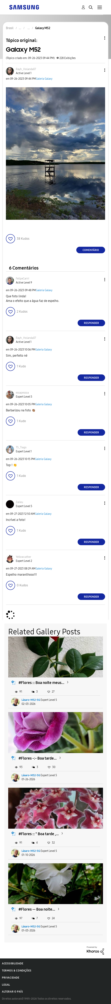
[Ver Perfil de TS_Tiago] (21, 447)
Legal (6, 984)
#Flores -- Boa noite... (36, 909)
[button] (98, 70)
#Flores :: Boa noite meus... (41, 682)
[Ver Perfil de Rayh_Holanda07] (26, 69)
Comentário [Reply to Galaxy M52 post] (91, 250)
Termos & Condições (16, 970)
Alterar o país (12, 991)
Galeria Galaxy (44, 78)
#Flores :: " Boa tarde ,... (38, 834)
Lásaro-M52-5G (31, 700)
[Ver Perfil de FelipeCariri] (22, 278)
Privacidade (10, 977)
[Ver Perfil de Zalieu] (19, 502)
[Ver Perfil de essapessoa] (22, 392)
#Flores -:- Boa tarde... (37, 758)
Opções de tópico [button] (98, 38)
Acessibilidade (12, 963)
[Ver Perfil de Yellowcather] (23, 557)
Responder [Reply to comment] (91, 323)
